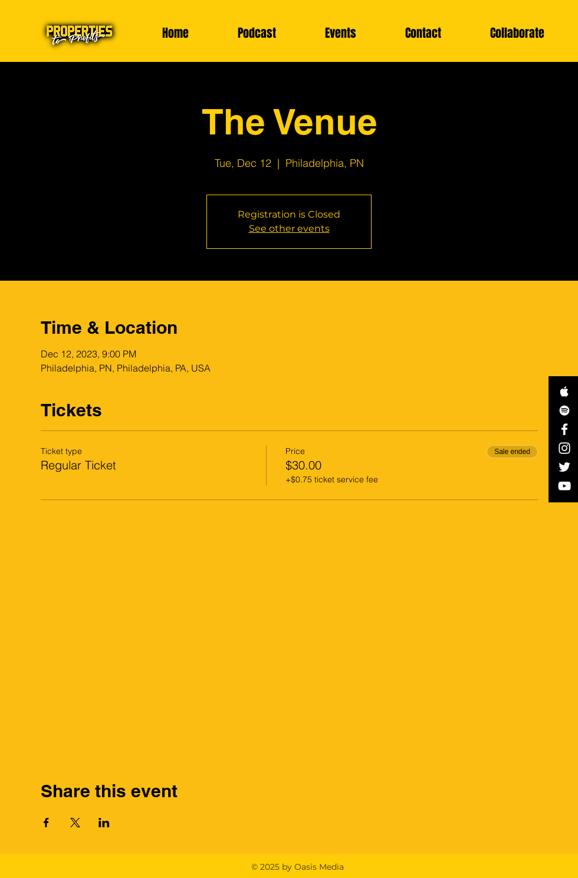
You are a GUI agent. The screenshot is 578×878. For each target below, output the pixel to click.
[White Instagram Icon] (564, 448)
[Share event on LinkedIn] (104, 822)
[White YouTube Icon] (564, 486)
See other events (289, 228)
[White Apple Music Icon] (564, 391)
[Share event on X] (75, 822)
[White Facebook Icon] (564, 429)
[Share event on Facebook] (46, 822)
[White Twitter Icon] (564, 467)
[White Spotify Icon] (564, 410)
